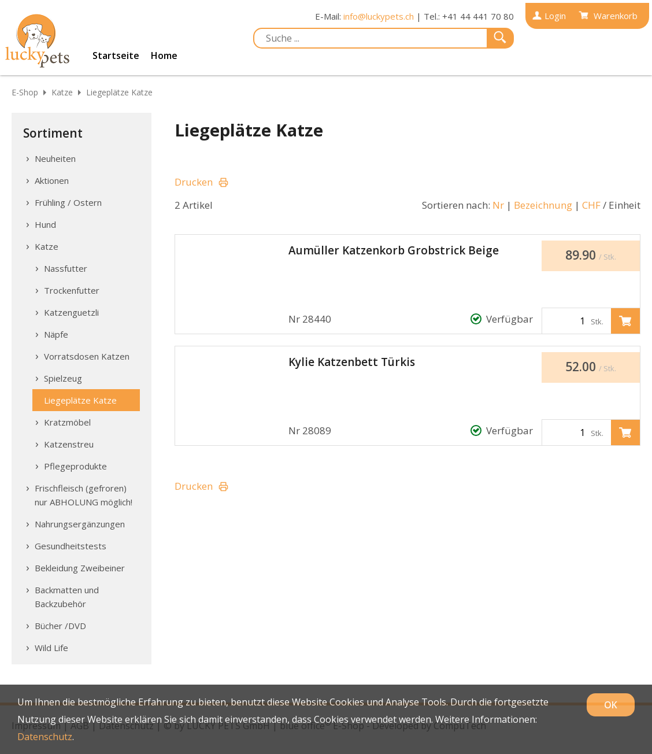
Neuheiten (55, 158)
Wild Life (51, 647)
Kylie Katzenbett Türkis (351, 361)
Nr (498, 205)
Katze (62, 92)
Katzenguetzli (71, 312)
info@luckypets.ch (378, 16)
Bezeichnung (543, 205)
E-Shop (25, 92)
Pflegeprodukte (75, 466)
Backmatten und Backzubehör (67, 596)
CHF (591, 205)
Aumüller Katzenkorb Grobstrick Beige (393, 250)
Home (164, 55)
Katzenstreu (69, 444)
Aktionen (52, 180)
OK (610, 704)
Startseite (115, 55)
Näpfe (56, 334)
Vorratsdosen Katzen (86, 356)
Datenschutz (44, 736)
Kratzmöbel (67, 422)
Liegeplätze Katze (119, 92)
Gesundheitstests (70, 546)
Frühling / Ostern (68, 202)
